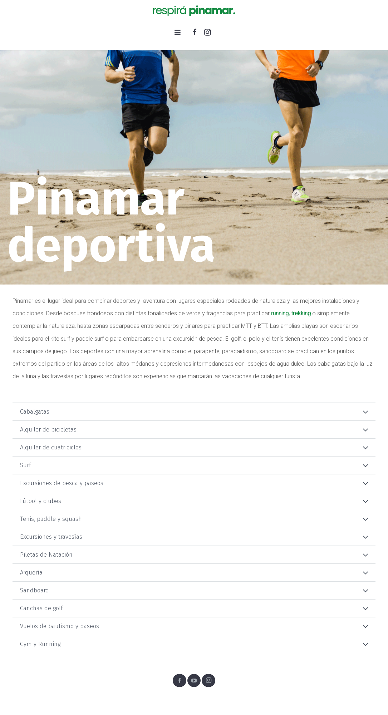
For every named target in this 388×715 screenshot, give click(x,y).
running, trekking (291, 313)
